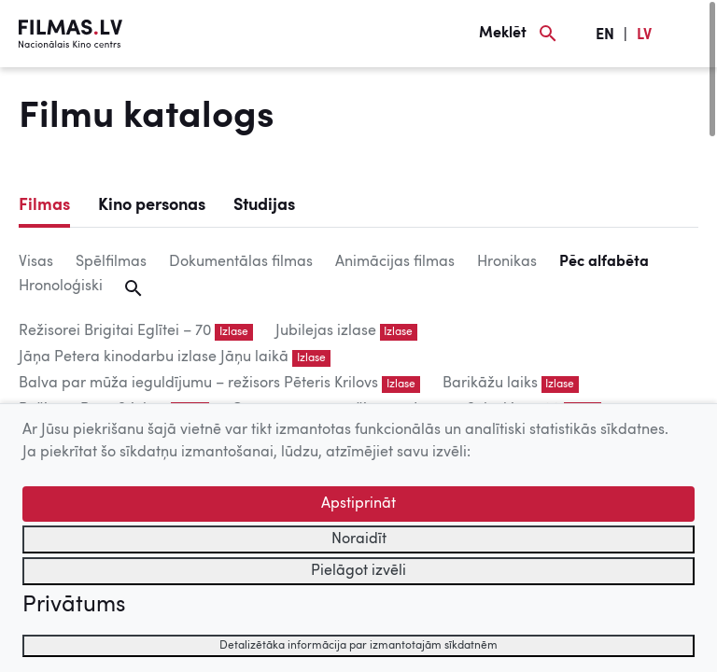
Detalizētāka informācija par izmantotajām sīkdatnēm (358, 645)
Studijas (264, 205)
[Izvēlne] (689, 34)
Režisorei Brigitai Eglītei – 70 (115, 331)
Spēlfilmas (111, 262)
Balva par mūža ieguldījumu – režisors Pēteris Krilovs (198, 383)
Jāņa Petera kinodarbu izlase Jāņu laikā (153, 357)
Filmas (44, 205)
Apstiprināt (358, 504)
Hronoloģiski (61, 286)
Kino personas (151, 205)
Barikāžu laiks (490, 383)
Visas (36, 262)
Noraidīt (359, 539)
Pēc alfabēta (604, 262)
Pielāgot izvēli (358, 571)
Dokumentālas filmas (241, 262)
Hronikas (507, 262)
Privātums (73, 606)
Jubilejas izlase (325, 331)
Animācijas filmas (395, 262)
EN (605, 35)
